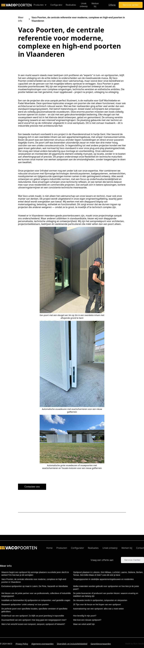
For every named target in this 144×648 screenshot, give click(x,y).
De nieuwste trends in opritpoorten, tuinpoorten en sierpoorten (100, 600)
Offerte (112, 5)
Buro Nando (138, 644)
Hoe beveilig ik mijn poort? (84, 616)
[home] (16, 5)
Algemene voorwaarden (42, 643)
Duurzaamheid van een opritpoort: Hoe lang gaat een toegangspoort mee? (33, 620)
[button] (40, 5)
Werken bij (95, 4)
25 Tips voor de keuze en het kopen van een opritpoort (97, 604)
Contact (140, 547)
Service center (131, 5)
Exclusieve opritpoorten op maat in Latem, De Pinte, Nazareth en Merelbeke (34, 586)
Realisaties (71, 5)
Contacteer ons (32, 486)
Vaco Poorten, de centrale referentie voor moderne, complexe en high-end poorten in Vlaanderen (33, 580)
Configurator (56, 5)
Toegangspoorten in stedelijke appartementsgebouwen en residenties (103, 579)
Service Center (132, 560)
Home (49, 547)
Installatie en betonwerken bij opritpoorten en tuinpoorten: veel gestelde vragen (35, 600)
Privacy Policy (22, 643)
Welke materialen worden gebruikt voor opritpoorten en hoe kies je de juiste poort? (106, 587)
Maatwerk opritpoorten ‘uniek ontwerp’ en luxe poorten (25, 604)
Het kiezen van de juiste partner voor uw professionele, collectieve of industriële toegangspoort (36, 594)
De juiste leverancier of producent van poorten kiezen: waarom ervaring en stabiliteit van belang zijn (105, 594)
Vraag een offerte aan (102, 560)
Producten (61, 547)
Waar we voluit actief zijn (84, 624)
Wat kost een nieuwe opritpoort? (87, 620)
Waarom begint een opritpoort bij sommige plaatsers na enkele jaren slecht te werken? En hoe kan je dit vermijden (35, 573)
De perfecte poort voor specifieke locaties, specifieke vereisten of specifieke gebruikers (34, 610)
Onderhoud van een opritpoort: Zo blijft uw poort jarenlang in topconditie (32, 616)
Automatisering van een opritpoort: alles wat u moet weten (98, 609)
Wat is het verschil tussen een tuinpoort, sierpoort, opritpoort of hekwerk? (33, 624)
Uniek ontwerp (84, 4)
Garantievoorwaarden (101, 643)
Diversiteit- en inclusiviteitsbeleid (72, 643)
